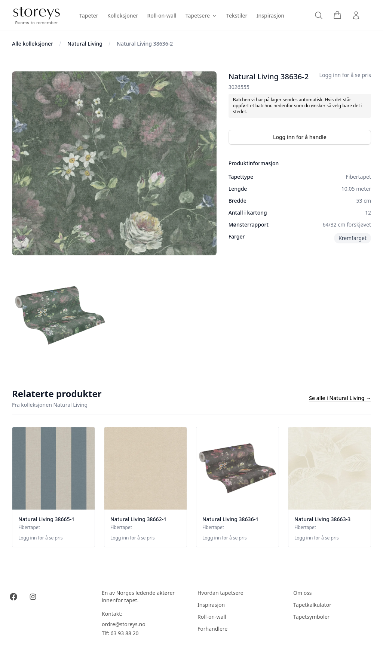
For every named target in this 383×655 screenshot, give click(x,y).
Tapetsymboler (311, 616)
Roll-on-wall (211, 616)
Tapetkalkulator (312, 604)
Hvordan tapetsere (220, 592)
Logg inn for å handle (300, 137)
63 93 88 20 (125, 633)
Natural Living (84, 43)
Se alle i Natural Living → (340, 398)
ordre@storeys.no (123, 624)
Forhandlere (212, 628)
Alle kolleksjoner (32, 43)
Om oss (302, 592)
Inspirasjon (211, 604)
